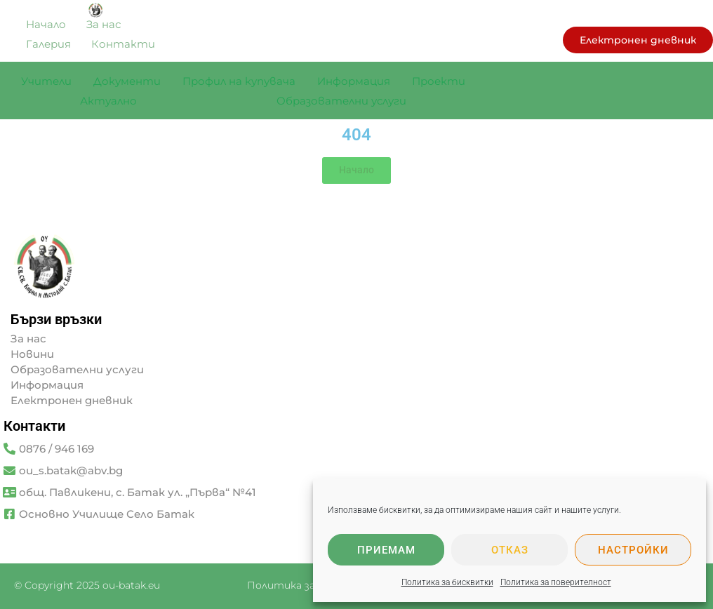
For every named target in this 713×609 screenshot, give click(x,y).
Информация (47, 385)
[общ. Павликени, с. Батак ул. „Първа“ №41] (9, 492)
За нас (28, 338)
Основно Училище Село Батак (106, 514)
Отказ (509, 550)
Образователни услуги (77, 369)
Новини (32, 354)
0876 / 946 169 (56, 448)
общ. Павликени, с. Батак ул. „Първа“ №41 (137, 492)
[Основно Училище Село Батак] (9, 514)
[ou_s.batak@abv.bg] (9, 470)
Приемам (386, 550)
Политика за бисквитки (447, 582)
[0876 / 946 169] (9, 449)
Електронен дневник (72, 400)
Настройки (633, 550)
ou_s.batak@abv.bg (71, 470)
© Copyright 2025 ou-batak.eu (87, 585)
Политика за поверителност (555, 582)
